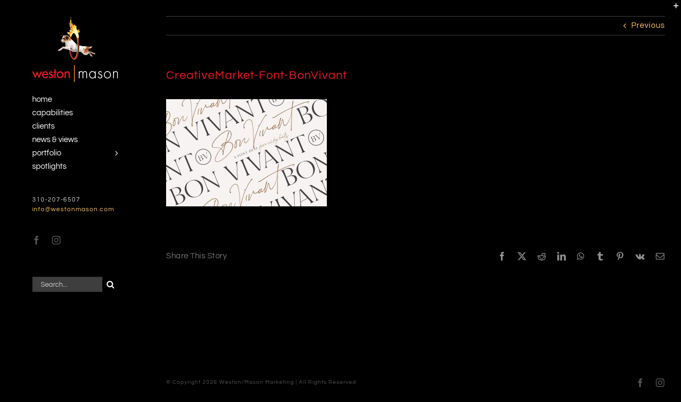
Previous (648, 25)
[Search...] (67, 284)
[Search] (110, 284)
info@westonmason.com (73, 209)
